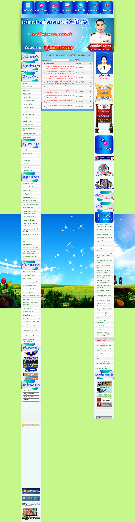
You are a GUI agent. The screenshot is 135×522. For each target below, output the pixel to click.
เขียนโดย (78, 63)
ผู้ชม (91, 63)
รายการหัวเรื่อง (50, 63)
